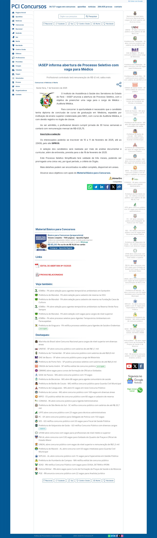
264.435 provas (105, 7)
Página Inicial (19, 12)
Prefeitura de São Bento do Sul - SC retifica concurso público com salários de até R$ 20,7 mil (79, 406)
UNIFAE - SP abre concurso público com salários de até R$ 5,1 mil (69, 348)
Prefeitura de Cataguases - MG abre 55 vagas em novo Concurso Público (72, 387)
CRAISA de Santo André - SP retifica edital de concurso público (72, 366)
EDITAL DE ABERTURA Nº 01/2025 (55, 266)
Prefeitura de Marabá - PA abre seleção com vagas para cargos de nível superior (76, 313)
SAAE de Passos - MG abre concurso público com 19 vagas (65, 374)
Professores (18, 57)
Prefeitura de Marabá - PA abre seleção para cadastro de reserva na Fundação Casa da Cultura (79, 301)
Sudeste (17, 32)
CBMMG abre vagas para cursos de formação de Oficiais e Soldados (70, 370)
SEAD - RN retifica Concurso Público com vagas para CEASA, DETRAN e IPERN (74, 464)
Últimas (16, 53)
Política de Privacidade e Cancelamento (48, 536)
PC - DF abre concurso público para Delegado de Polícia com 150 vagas (71, 416)
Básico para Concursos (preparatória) (65, 235)
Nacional (17, 29)
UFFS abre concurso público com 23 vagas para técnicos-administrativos (72, 412)
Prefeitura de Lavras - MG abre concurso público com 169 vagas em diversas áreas (77, 392)
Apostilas (17, 16)
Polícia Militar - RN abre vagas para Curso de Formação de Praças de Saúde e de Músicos (80, 469)
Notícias (17, 20)
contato (118, 7)
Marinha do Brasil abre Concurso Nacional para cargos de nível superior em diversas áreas (78, 343)
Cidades (17, 70)
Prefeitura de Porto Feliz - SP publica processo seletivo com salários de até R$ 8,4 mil (78, 361)
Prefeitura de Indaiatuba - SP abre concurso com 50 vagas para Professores (135, 64)
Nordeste (17, 45)
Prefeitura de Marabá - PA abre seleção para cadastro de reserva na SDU (72, 295)
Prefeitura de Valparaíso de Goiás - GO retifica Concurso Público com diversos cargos (78, 427)
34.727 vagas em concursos (62, 7)
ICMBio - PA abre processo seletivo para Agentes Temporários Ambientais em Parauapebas (74, 319)
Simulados (17, 78)
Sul (15, 36)
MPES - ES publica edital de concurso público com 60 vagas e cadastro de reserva (76, 396)
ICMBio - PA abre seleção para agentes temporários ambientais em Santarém (74, 290)
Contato (16, 94)
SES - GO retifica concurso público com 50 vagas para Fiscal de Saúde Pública (74, 421)
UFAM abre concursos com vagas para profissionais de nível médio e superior (75, 432)
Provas (16, 82)
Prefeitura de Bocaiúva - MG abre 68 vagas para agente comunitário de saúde (75, 379)
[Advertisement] (59, 43)
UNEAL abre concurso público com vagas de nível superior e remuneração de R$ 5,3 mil (79, 444)
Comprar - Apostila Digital (61, 248)
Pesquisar (91, 16)
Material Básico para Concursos (93, 173)
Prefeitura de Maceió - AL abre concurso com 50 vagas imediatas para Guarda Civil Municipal (77, 450)
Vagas (16, 74)
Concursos (18, 24)
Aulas (16, 86)
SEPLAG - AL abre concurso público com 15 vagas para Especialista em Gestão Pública (78, 456)
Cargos (16, 66)
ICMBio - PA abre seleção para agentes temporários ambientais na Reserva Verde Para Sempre (78, 308)
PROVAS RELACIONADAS (51, 275)
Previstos (17, 61)
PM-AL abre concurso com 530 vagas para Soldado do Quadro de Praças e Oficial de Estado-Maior (78, 438)
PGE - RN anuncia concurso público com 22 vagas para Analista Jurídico (72, 473)
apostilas (81, 7)
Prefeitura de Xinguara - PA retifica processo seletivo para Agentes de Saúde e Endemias (79, 327)
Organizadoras (19, 90)
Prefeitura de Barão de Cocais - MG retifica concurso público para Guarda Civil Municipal (80, 383)
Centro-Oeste (19, 49)
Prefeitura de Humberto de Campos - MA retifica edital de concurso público (74, 460)
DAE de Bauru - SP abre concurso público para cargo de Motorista (69, 357)
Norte (16, 41)
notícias (92, 7)
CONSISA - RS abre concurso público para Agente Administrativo (68, 400)
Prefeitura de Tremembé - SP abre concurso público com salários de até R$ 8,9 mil (77, 353)
